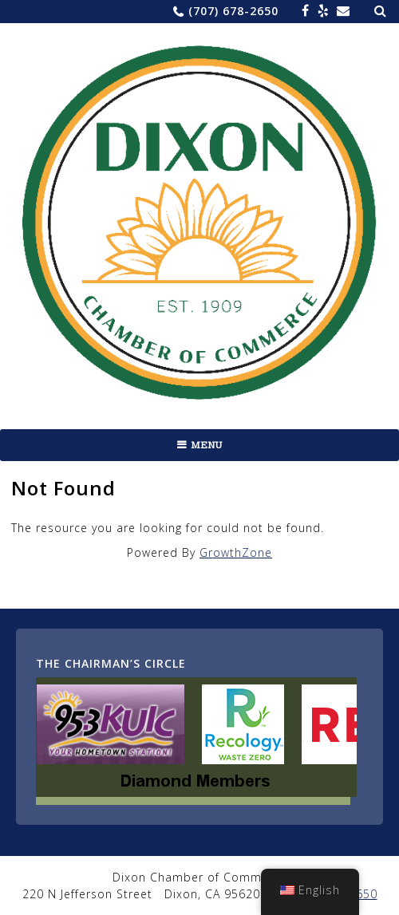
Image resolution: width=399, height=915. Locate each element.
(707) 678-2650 (233, 10)
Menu (207, 445)
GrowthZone (236, 552)
